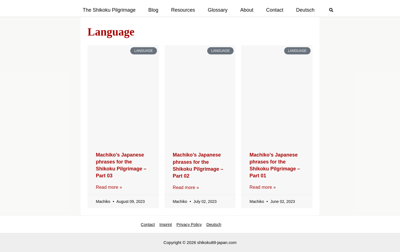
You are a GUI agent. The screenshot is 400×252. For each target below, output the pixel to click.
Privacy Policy (189, 223)
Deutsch (216, 223)
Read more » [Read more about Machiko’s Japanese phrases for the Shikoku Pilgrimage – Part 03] (109, 187)
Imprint (164, 223)
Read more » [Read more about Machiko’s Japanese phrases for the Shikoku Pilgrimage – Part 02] (186, 187)
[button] (331, 10)
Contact (144, 223)
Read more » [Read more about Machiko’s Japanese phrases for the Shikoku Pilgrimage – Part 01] (262, 187)
